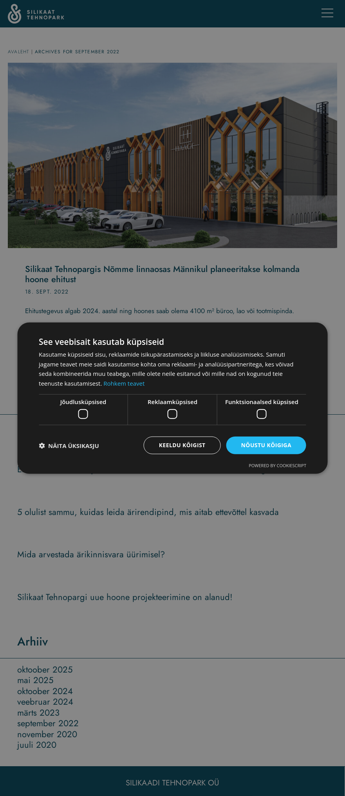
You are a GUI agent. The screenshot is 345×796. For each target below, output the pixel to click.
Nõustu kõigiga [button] (266, 445)
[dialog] (172, 398)
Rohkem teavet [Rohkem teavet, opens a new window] (124, 383)
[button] (69, 445)
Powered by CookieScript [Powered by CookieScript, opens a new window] (277, 465)
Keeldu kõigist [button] (182, 445)
